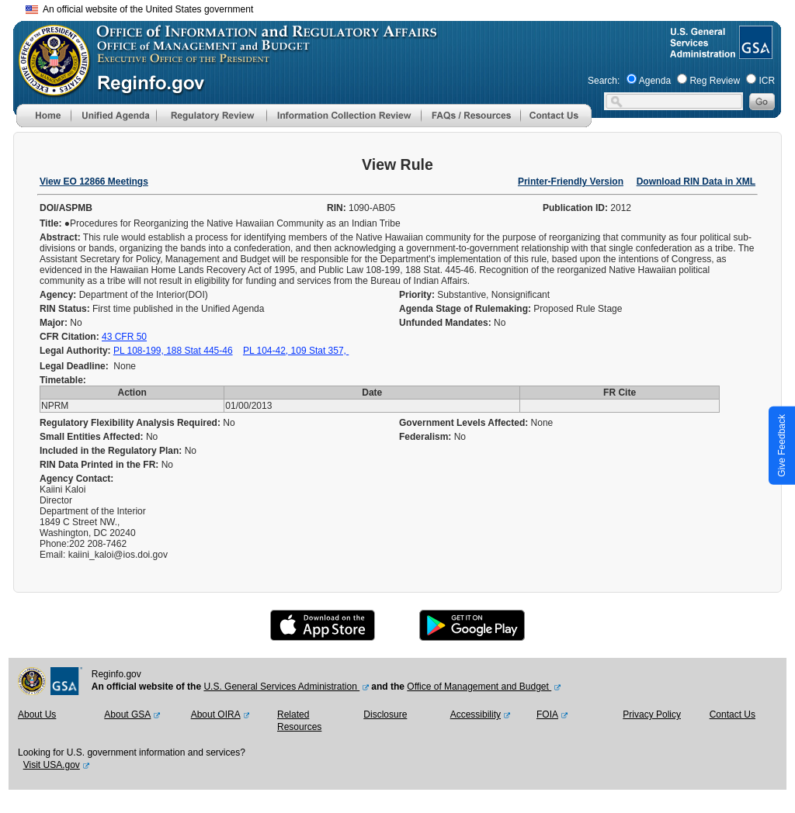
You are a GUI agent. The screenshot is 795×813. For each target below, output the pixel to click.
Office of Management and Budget (479, 686)
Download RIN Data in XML (696, 181)
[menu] (113, 115)
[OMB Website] (49, 89)
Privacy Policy (652, 714)
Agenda (655, 80)
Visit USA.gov (51, 764)
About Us (37, 714)
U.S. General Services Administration (281, 686)
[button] (113, 115)
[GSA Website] (754, 52)
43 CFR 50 (124, 336)
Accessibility (475, 714)
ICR (767, 80)
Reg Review (714, 80)
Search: (604, 80)
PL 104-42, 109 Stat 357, (296, 350)
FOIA (547, 714)
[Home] (43, 124)
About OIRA (216, 714)
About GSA (127, 714)
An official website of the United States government (139, 9)
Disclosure (385, 714)
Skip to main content (407, 7)
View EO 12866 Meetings (94, 181)
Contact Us (732, 714)
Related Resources (299, 720)
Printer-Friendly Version (570, 181)
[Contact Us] (556, 124)
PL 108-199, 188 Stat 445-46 (173, 350)
